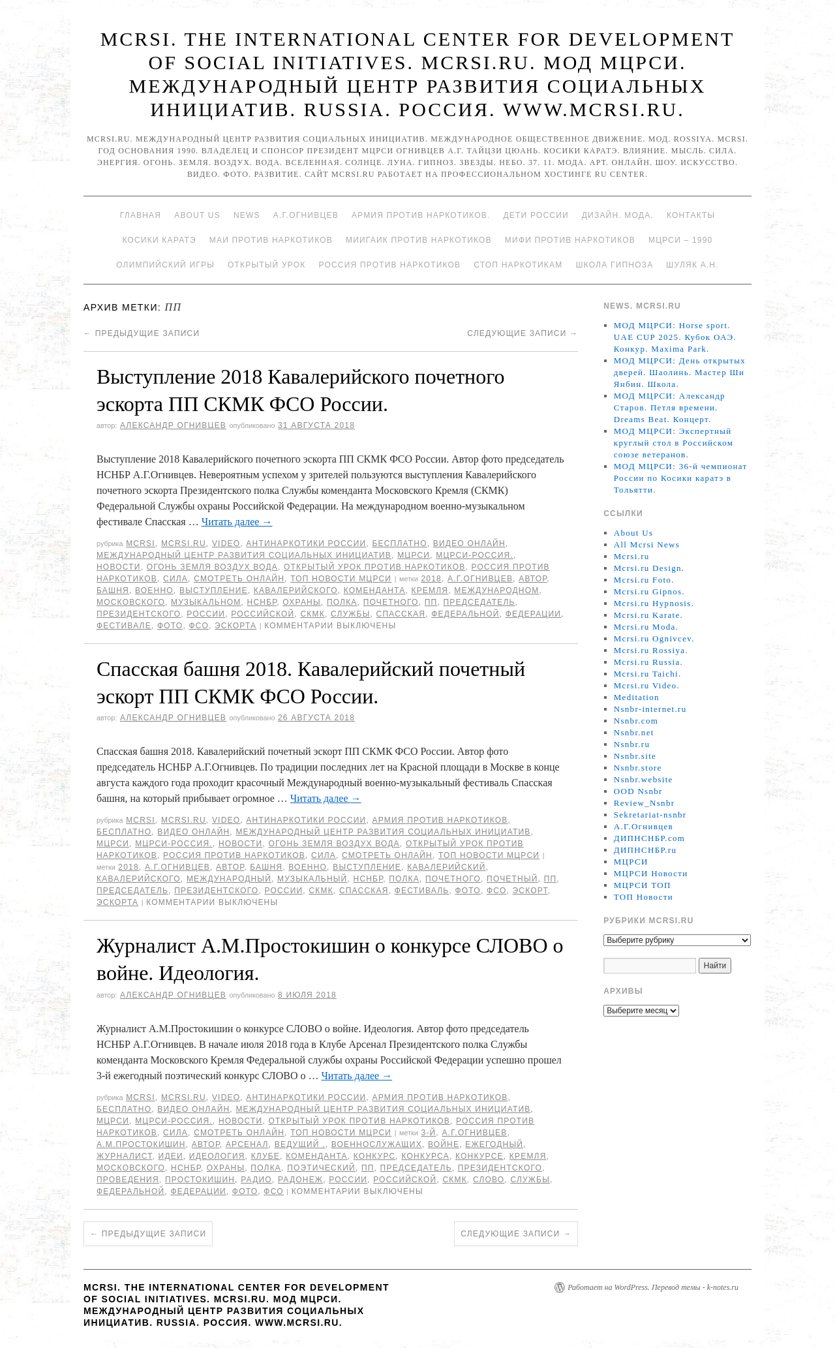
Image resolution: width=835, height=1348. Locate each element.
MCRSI (140, 543)
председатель (479, 602)
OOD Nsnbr (638, 791)
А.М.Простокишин (141, 1144)
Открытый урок (266, 264)
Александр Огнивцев (173, 425)
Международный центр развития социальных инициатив (244, 555)
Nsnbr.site (635, 756)
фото (170, 625)
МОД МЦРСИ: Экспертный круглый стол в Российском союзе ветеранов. (674, 442)
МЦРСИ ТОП (642, 885)
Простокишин (200, 1179)
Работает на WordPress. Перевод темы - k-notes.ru (653, 1287)
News (247, 215)
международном (496, 590)
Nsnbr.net (634, 732)
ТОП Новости (643, 897)
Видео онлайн (469, 543)
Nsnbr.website (643, 779)
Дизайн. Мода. (618, 215)
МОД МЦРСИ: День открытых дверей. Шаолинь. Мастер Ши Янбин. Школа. (680, 372)
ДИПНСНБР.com (649, 838)
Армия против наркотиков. (421, 215)
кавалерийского (296, 590)
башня (113, 590)
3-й (428, 1132)
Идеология (217, 1156)
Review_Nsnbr (644, 803)
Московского (131, 602)
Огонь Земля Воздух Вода (212, 567)
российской (262, 614)
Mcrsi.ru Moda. (646, 627)
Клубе (265, 1156)
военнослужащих (376, 1144)
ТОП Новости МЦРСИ (340, 578)
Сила (175, 578)
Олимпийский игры (165, 264)
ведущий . (300, 1144)
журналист (124, 1156)
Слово (488, 1179)
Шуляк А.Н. (692, 264)
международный (229, 878)
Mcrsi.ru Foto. (644, 580)
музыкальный (312, 878)
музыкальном (206, 602)
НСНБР (262, 602)
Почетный (512, 878)
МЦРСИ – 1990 (680, 240)
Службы (351, 614)
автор (533, 578)
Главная (140, 215)
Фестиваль (422, 890)
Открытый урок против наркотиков (374, 567)
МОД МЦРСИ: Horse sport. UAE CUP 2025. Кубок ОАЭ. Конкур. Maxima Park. (675, 337)
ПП (431, 602)
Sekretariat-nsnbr (650, 815)
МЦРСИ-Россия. (474, 555)
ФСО (198, 625)
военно (154, 590)
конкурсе (479, 1156)
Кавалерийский (446, 867)
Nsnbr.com (636, 721)
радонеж (300, 1179)
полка (342, 602)
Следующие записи (522, 333)
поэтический (321, 1167)
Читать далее (237, 521)
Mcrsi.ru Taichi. (648, 674)
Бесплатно (399, 543)
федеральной (465, 614)
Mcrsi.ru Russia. (648, 662)
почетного (391, 602)
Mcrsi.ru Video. (647, 685)
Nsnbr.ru (632, 744)
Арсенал (247, 1144)
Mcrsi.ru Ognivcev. (654, 638)
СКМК (312, 614)
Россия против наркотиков (389, 264)
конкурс (375, 1156)
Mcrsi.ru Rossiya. (651, 650)
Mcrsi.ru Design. (649, 568)
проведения (128, 1179)
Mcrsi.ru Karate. (648, 615)
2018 (431, 578)
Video (226, 543)
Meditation (637, 697)
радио (256, 1179)
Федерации (533, 614)
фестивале (124, 625)
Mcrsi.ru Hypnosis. (654, 603)
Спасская (401, 614)
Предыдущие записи (142, 333)
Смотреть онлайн (239, 578)
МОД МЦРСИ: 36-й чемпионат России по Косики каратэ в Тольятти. (681, 478)
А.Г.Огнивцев (306, 215)
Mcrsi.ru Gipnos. (649, 591)
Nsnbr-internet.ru (650, 709)
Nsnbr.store (638, 768)
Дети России (536, 215)
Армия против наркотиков (440, 820)
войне (443, 1144)
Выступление (213, 590)
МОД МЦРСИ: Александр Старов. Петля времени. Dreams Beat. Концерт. (669, 407)
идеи (171, 1156)
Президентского (139, 614)
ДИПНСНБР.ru (645, 850)
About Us (197, 215)
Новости (119, 567)
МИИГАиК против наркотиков (419, 240)
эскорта (235, 625)
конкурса (425, 1156)
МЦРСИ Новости (651, 873)
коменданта (375, 590)
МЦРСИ (413, 555)
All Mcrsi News (647, 544)
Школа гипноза (614, 264)
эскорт (530, 890)
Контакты (691, 215)
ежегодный (494, 1144)
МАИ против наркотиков (271, 240)
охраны (301, 602)
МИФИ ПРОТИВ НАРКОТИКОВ (570, 240)
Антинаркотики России (306, 543)
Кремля (429, 590)
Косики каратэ (159, 240)
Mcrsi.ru (183, 543)
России (206, 614)
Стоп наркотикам (518, 264)
